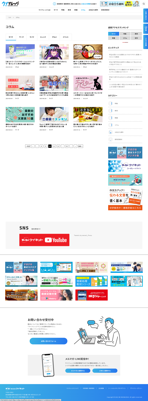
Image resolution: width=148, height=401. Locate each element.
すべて (56, 10)
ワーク (21, 37)
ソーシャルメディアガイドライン (117, 388)
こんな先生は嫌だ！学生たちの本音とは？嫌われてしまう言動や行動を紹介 (125, 85)
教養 (76, 10)
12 (58, 146)
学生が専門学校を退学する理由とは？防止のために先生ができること (125, 63)
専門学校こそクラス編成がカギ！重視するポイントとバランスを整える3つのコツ (125, 71)
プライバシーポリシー (136, 388)
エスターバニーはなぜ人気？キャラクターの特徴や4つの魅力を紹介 (87, 94)
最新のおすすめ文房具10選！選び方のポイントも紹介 (20, 125)
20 (67, 146)
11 (54, 146)
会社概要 (101, 388)
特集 (63, 10)
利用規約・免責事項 (88, 388)
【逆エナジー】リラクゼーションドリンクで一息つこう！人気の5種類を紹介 (20, 62)
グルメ (54, 37)
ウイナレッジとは (44, 10)
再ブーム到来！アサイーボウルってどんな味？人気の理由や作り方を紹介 (87, 62)
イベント (66, 37)
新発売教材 (105, 10)
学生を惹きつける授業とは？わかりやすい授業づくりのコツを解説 (125, 56)
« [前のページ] (32, 146)
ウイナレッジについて (73, 388)
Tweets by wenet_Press (83, 235)
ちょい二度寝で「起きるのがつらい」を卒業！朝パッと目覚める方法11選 (53, 125)
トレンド (43, 37)
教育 (69, 10)
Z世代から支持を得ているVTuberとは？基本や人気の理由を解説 (53, 62)
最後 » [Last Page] (80, 146)
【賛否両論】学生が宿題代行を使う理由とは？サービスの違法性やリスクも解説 (54, 94)
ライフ (32, 37)
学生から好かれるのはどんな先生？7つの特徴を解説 (125, 78)
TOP (9, 17)
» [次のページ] (75, 146)
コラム (83, 10)
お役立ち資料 (93, 10)
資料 (136, 38)
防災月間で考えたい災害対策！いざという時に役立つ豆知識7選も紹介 (20, 94)
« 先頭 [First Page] (28, 146)
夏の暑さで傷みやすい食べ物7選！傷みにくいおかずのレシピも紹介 (87, 125)
